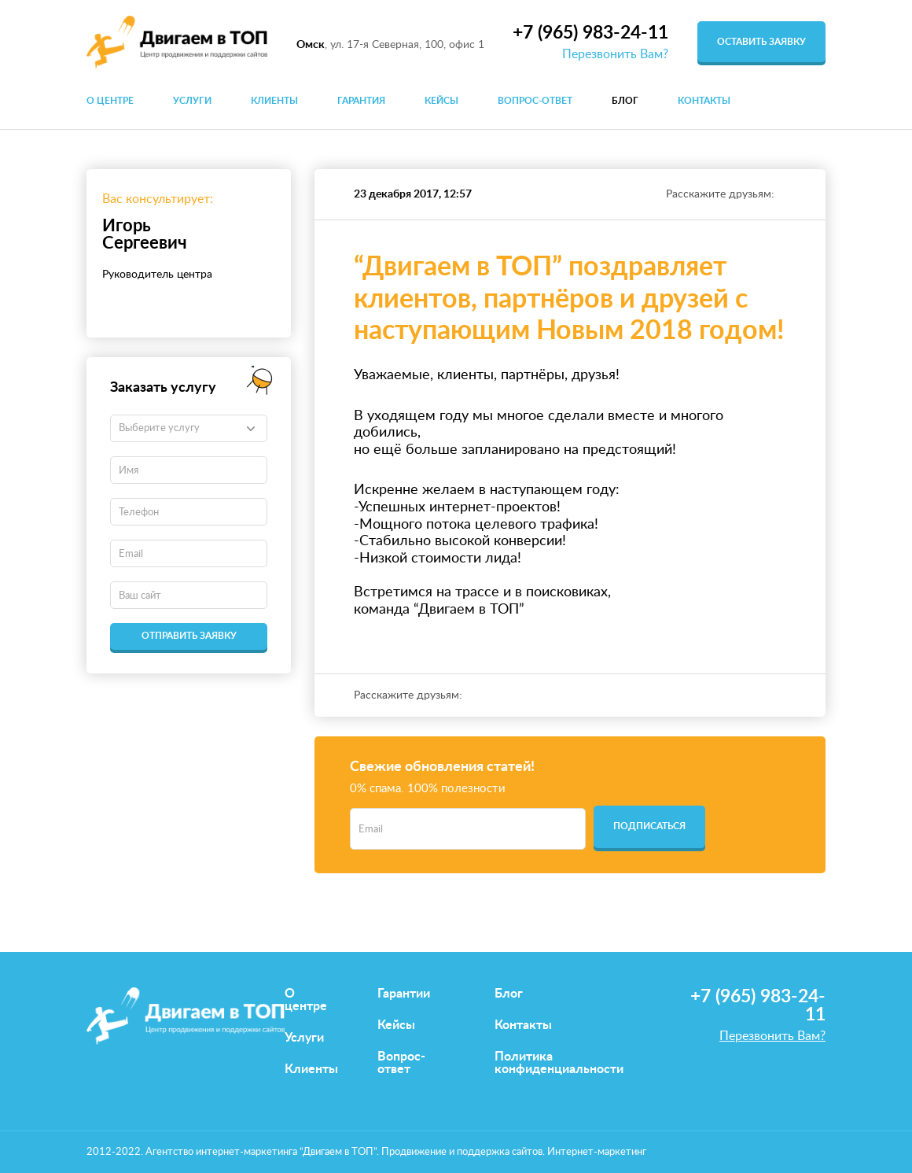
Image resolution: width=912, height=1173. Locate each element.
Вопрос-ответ (535, 100)
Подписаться (649, 826)
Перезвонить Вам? (615, 54)
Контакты (704, 100)
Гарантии (403, 993)
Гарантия (361, 100)
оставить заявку (761, 41)
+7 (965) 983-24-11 (590, 33)
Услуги (192, 100)
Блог (625, 100)
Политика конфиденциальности (559, 1062)
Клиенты (274, 100)
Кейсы (441, 100)
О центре (110, 100)
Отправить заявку (189, 635)
